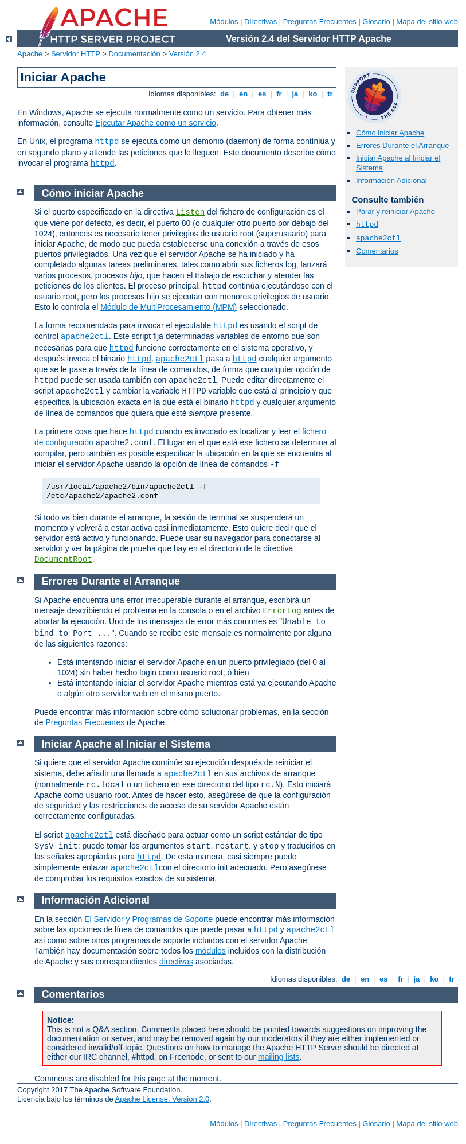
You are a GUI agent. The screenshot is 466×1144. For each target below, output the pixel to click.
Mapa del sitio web (427, 21)
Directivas (260, 21)
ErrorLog (282, 611)
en (243, 94)
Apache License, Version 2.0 (162, 1099)
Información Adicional (391, 180)
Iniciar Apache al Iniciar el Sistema (126, 744)
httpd (107, 141)
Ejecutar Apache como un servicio (155, 122)
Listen (190, 212)
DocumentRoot (63, 559)
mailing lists (278, 1056)
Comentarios (377, 251)
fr (279, 94)
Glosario (376, 21)
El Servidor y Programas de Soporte (149, 919)
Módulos (224, 21)
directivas (176, 961)
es (262, 94)
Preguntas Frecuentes (320, 21)
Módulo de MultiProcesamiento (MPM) (168, 307)
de (224, 94)
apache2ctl (378, 238)
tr (330, 94)
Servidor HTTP (75, 53)
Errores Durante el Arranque (402, 145)
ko (313, 94)
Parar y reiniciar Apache (395, 211)
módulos (210, 950)
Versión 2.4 (187, 53)
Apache (29, 53)
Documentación (134, 53)
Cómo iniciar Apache (390, 133)
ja (295, 94)
